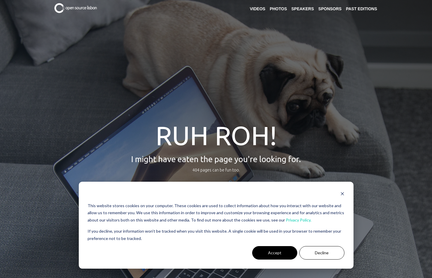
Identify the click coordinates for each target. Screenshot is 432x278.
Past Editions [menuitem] (361, 8)
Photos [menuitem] (278, 8)
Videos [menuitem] (257, 8)
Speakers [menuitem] (302, 8)
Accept (274, 252)
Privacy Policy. (298, 219)
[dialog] (216, 225)
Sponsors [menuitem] (329, 8)
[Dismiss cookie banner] (342, 194)
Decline (322, 252)
